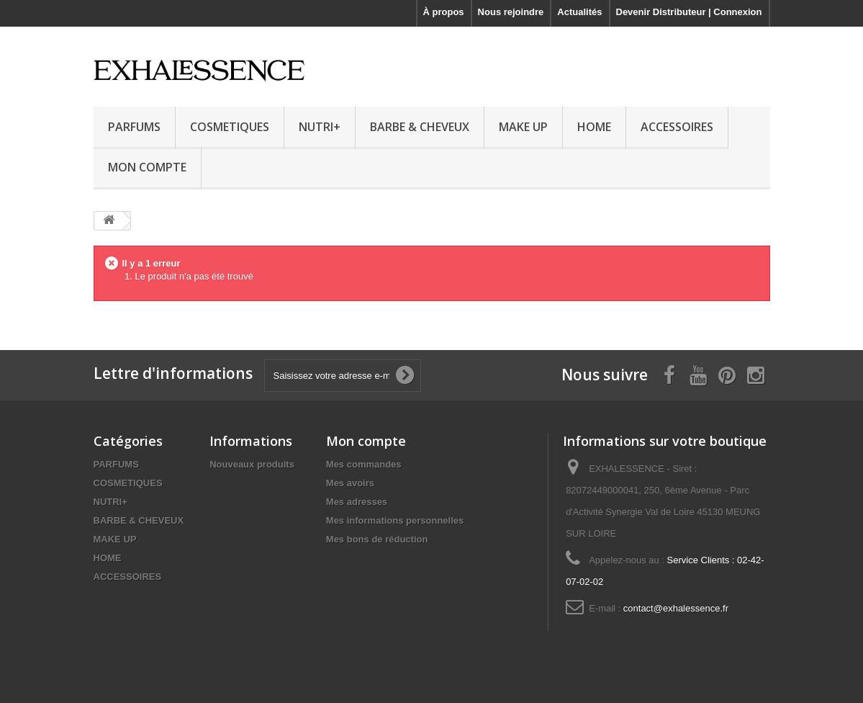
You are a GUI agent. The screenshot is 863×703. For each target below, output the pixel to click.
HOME (594, 127)
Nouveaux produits (251, 464)
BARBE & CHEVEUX (419, 127)
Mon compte (366, 440)
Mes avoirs (350, 483)
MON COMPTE (147, 167)
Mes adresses (356, 501)
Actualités (579, 11)
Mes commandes (364, 464)
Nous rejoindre (511, 11)
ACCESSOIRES (677, 127)
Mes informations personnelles (395, 520)
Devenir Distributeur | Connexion (689, 11)
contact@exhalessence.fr (675, 608)
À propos (443, 11)
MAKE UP (523, 127)
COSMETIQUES (229, 127)
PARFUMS (134, 127)
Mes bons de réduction (377, 539)
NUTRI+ (319, 127)
